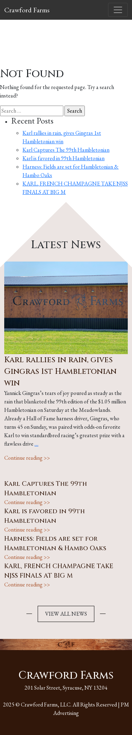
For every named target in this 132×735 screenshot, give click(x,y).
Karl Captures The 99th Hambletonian (66, 149)
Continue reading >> (27, 457)
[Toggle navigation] (118, 10)
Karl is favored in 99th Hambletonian (64, 158)
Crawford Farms (27, 9)
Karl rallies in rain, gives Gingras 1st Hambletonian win (60, 371)
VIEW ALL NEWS (66, 613)
